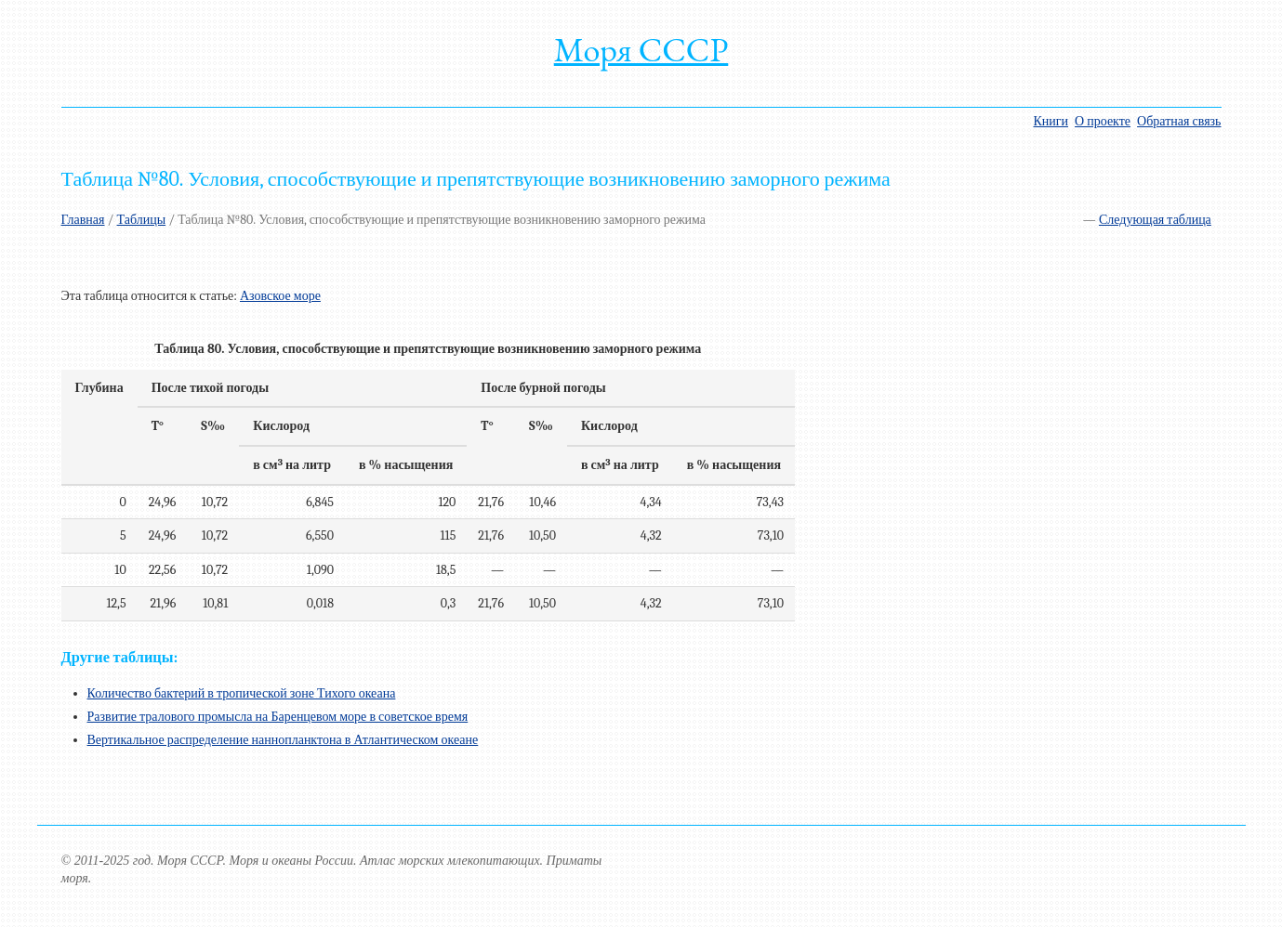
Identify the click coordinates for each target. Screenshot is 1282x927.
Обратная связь (1179, 121)
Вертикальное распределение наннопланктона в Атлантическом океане (283, 740)
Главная (83, 220)
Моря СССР (641, 50)
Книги (1050, 121)
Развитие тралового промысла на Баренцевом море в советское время (278, 717)
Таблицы (141, 220)
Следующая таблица (1155, 220)
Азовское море (280, 296)
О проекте (1102, 121)
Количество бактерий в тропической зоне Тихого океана (241, 693)
